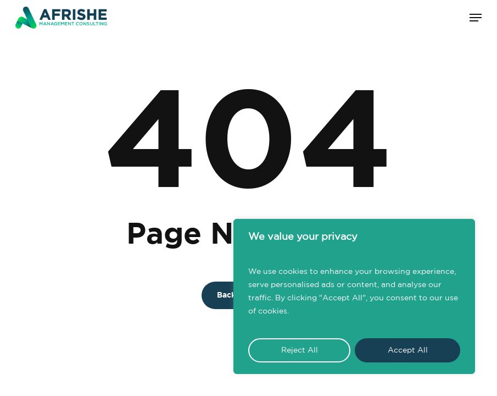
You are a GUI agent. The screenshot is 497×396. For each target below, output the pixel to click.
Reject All (299, 350)
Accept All (408, 350)
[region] (354, 296)
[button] (476, 17)
